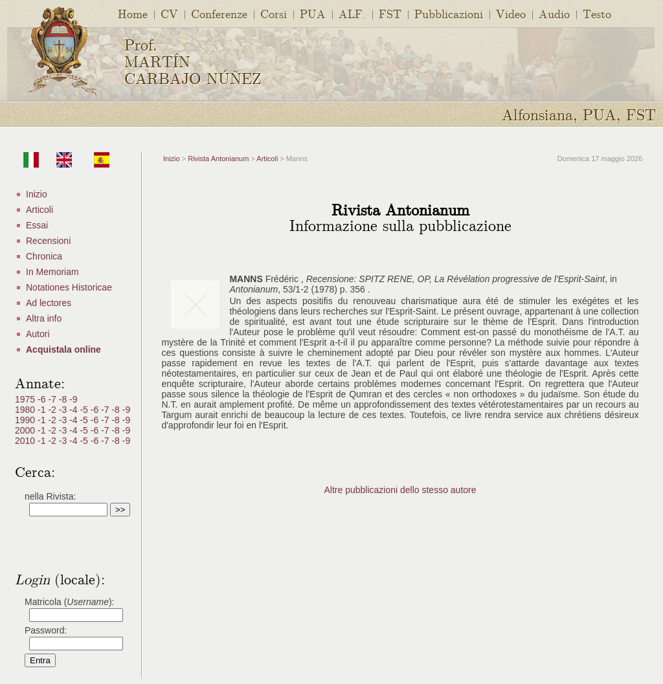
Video (511, 13)
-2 (53, 409)
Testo (597, 13)
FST (390, 13)
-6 (43, 399)
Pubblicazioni (448, 13)
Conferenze (219, 13)
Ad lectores (48, 303)
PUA (313, 13)
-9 (73, 399)
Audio (554, 13)
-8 (64, 399)
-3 (64, 409)
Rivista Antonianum (218, 158)
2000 (26, 430)
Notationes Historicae (69, 287)
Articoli (39, 209)
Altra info (44, 318)
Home (133, 13)
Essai (37, 225)
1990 (26, 420)
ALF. (352, 13)
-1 (43, 409)
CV (169, 13)
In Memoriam (52, 272)
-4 (74, 409)
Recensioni (48, 241)
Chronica (44, 256)
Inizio (36, 194)
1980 (26, 409)
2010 (26, 441)
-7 (53, 399)
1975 (26, 399)
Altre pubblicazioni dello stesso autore (400, 490)
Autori (38, 334)
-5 (85, 409)
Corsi (273, 13)
